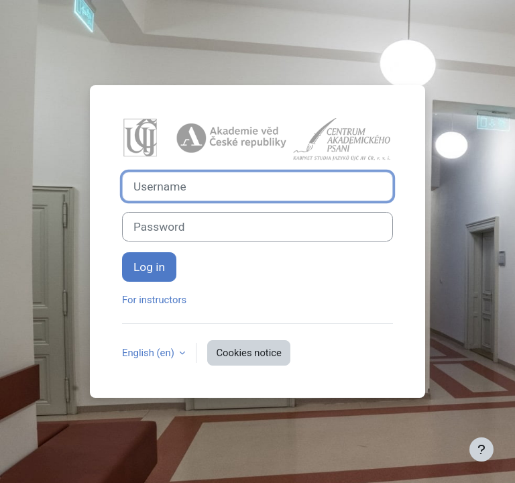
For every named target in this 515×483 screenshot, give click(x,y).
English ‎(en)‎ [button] (149, 353)
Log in (149, 267)
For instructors (154, 300)
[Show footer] (481, 449)
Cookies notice (248, 353)
